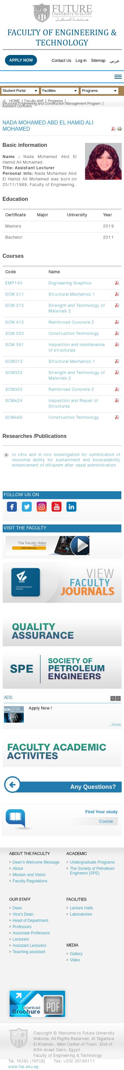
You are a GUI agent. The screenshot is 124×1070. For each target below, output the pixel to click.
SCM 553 (14, 334)
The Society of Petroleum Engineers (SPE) (92, 870)
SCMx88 (13, 418)
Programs (55, 101)
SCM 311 (14, 295)
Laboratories (81, 914)
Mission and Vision (29, 874)
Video (75, 960)
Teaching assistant (29, 952)
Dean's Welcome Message (36, 862)
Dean (17, 908)
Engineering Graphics (70, 283)
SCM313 (14, 362)
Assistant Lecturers (17, 106)
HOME (14, 101)
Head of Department (30, 920)
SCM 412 (14, 323)
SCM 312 (14, 306)
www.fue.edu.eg (23, 1067)
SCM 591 (14, 345)
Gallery (76, 953)
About (18, 868)
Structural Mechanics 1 (72, 295)
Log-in (81, 60)
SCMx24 (13, 401)
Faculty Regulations (30, 881)
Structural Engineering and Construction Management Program (51, 104)
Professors (22, 926)
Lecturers (21, 939)
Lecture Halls (81, 908)
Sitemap (98, 60)
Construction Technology (74, 334)
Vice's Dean (23, 914)
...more (115, 725)
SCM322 (14, 373)
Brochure (37, 1003)
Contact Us (61, 60)
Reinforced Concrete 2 (71, 323)
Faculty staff (33, 101)
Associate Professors (31, 933)
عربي (115, 60)
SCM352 (14, 390)
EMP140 (13, 283)
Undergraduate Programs (92, 862)
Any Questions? (63, 787)
